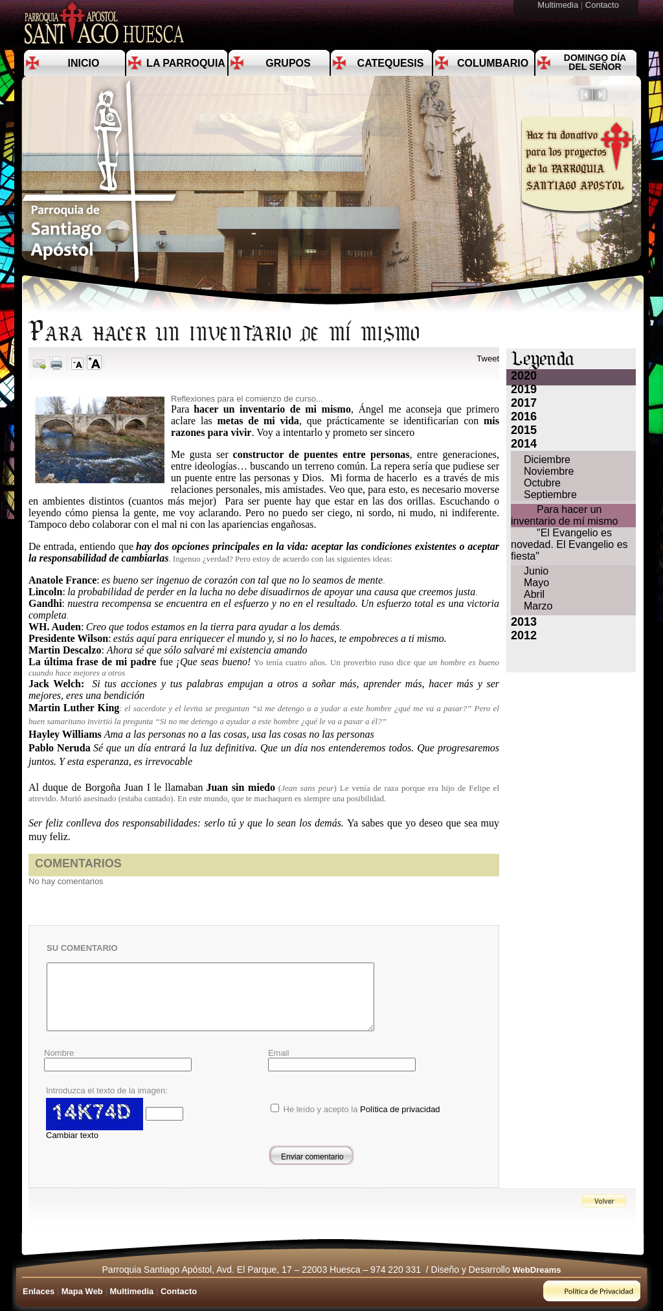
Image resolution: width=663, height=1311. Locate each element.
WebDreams (537, 1270)
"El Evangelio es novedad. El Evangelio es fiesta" (569, 544)
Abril (534, 594)
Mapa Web (82, 1291)
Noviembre (549, 471)
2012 (524, 635)
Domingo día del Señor (595, 62)
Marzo (538, 605)
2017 (524, 402)
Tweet (488, 358)
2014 (524, 443)
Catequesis (390, 63)
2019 (524, 389)
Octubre (542, 482)
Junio (536, 570)
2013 (524, 621)
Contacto (603, 5)
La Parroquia (185, 63)
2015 (524, 430)
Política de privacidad (400, 1109)
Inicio (84, 63)
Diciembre (547, 459)
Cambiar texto (72, 1135)
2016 (524, 416)
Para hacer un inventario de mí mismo (564, 515)
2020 (524, 375)
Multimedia (558, 5)
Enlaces (38, 1291)
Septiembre (550, 494)
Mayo (536, 582)
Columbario (492, 63)
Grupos (287, 63)
